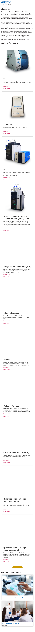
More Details (6, 86)
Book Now (6, 88)
